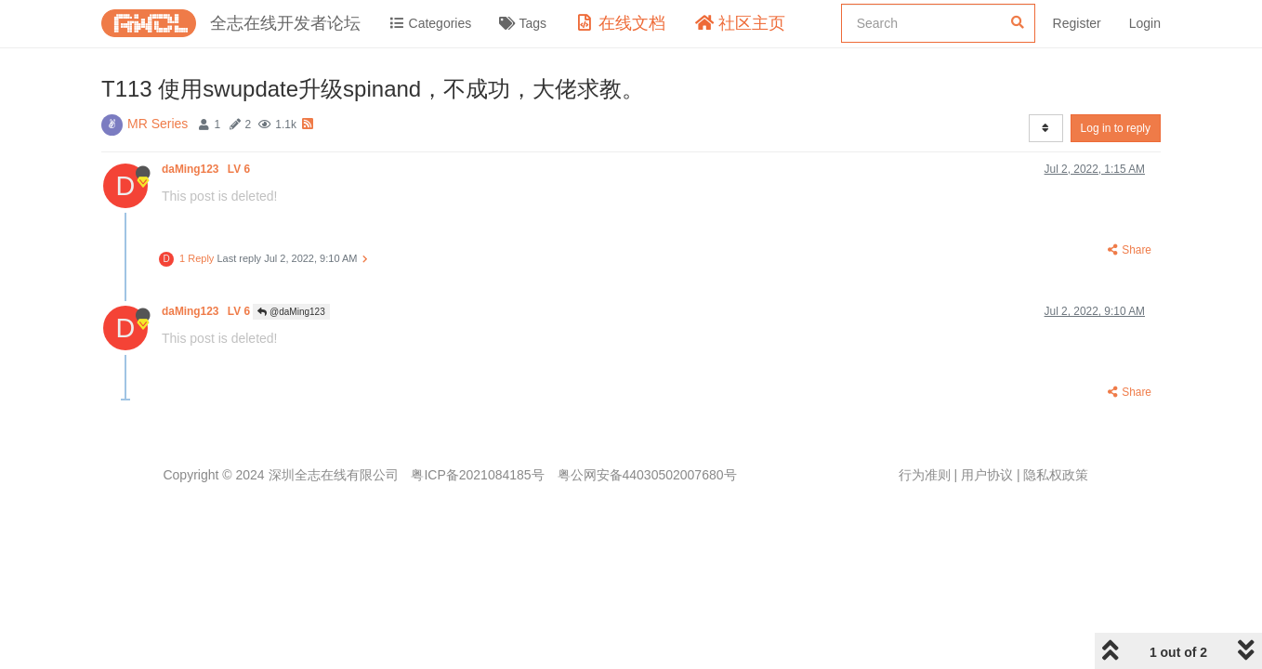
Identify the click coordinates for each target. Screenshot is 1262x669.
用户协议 (987, 474)
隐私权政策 (1055, 474)
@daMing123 (290, 312)
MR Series (157, 123)
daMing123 (207, 169)
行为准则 (925, 474)
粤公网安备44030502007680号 (647, 474)
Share (1128, 249)
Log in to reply (1115, 128)
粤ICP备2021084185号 (477, 474)
